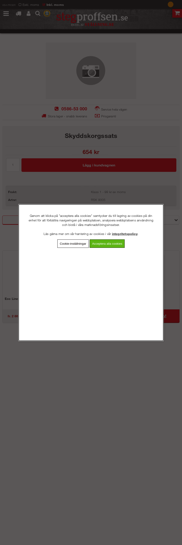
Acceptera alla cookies (107, 243)
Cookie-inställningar (73, 243)
